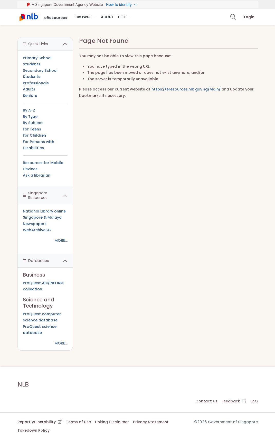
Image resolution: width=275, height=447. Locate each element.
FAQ (254, 401)
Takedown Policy (33, 430)
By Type (30, 116)
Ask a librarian (36, 175)
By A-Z (29, 110)
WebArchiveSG (37, 229)
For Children (34, 135)
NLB (23, 384)
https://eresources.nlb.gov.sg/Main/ (186, 89)
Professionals (36, 83)
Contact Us (206, 401)
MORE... (61, 240)
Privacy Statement (151, 421)
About (107, 16)
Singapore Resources (35, 195)
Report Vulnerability (39, 422)
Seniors (30, 95)
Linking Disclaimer (112, 421)
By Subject (33, 122)
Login (249, 16)
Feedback (234, 401)
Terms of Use (78, 421)
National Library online (44, 211)
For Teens (32, 129)
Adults (29, 89)
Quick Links (35, 43)
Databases (36, 260)
